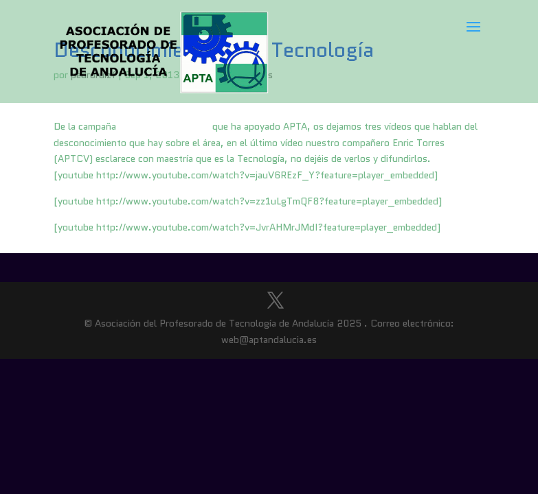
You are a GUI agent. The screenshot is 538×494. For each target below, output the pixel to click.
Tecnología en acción (164, 126)
